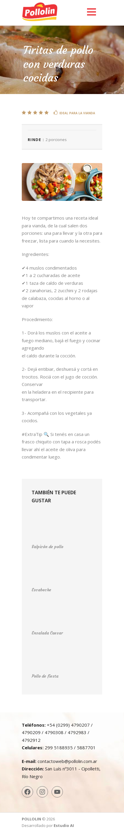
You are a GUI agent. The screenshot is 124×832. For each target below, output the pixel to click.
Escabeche (41, 589)
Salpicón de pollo (47, 546)
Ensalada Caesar (47, 633)
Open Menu (91, 12)
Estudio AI (64, 825)
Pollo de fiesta (45, 676)
